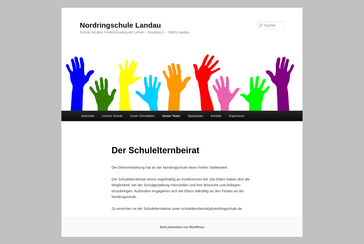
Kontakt (216, 116)
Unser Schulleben (142, 116)
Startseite (87, 116)
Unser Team (171, 116)
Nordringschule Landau (120, 25)
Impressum (236, 116)
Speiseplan (195, 116)
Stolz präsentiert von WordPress (182, 227)
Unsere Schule (112, 116)
